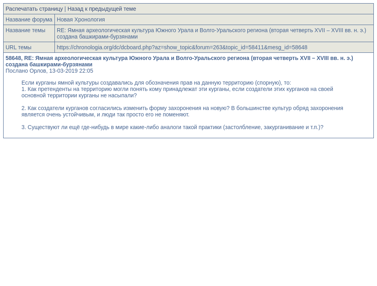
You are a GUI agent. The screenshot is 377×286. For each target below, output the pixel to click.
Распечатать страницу (34, 9)
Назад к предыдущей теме (102, 9)
